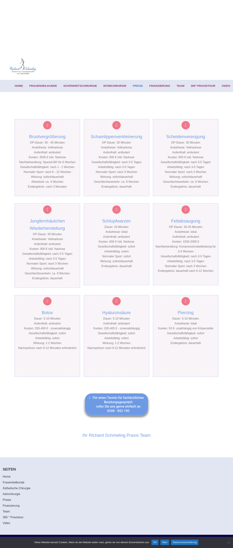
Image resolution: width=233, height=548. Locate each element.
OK (155, 542)
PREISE (138, 85)
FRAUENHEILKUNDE (43, 85)
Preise (7, 499)
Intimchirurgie (11, 494)
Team (6, 511)
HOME (19, 85)
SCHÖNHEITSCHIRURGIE (80, 85)
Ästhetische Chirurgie (16, 488)
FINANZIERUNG (159, 85)
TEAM (180, 85)
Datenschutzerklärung (185, 542)
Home (7, 476)
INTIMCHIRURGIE (115, 85)
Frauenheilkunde (13, 482)
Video (6, 523)
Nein (164, 542)
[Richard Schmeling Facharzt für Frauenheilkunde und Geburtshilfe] (22, 66)
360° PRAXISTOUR (203, 85)
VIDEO (226, 85)
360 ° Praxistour (13, 517)
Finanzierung (11, 505)
